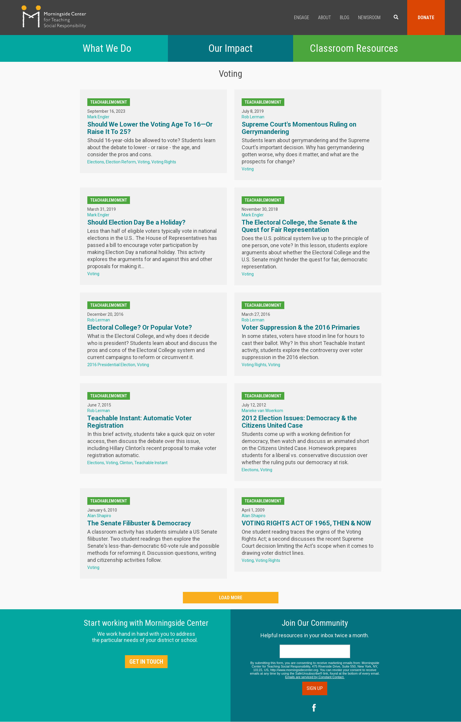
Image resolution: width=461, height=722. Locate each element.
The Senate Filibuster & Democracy (139, 523)
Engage (301, 17)
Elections (95, 162)
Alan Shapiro (99, 515)
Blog (344, 17)
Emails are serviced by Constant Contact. (315, 677)
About (324, 17)
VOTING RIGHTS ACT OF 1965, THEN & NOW (306, 523)
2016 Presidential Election (111, 364)
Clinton (126, 462)
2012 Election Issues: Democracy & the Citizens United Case (299, 421)
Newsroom (369, 17)
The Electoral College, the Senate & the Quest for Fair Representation (299, 226)
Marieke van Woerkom (262, 410)
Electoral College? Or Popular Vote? (139, 327)
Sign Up (315, 688)
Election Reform (121, 162)
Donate (426, 17)
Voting (144, 162)
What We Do (107, 48)
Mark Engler (98, 116)
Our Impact (230, 48)
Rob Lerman (253, 116)
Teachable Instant (151, 462)
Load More (230, 597)
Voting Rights (163, 162)
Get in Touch (146, 661)
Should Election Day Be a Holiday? (136, 222)
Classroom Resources (354, 48)
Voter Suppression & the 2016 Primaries (301, 327)
